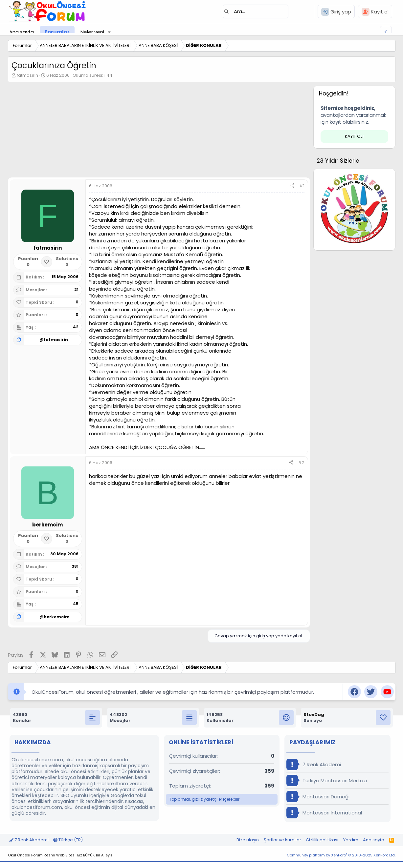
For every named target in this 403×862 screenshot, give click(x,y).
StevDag (313, 714)
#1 (301, 186)
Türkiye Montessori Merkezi (326, 780)
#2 (301, 463)
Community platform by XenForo (341, 855)
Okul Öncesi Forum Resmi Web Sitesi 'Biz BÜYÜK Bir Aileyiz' (60, 855)
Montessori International (324, 812)
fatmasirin (27, 75)
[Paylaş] (292, 186)
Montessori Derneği (317, 796)
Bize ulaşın (247, 840)
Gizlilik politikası (322, 840)
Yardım (350, 840)
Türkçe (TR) (68, 840)
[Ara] (255, 11)
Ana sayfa (21, 32)
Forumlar (57, 32)
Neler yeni (92, 32)
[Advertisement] (159, 131)
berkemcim (57, 617)
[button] (109, 32)
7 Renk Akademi (313, 764)
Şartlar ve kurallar (282, 840)
